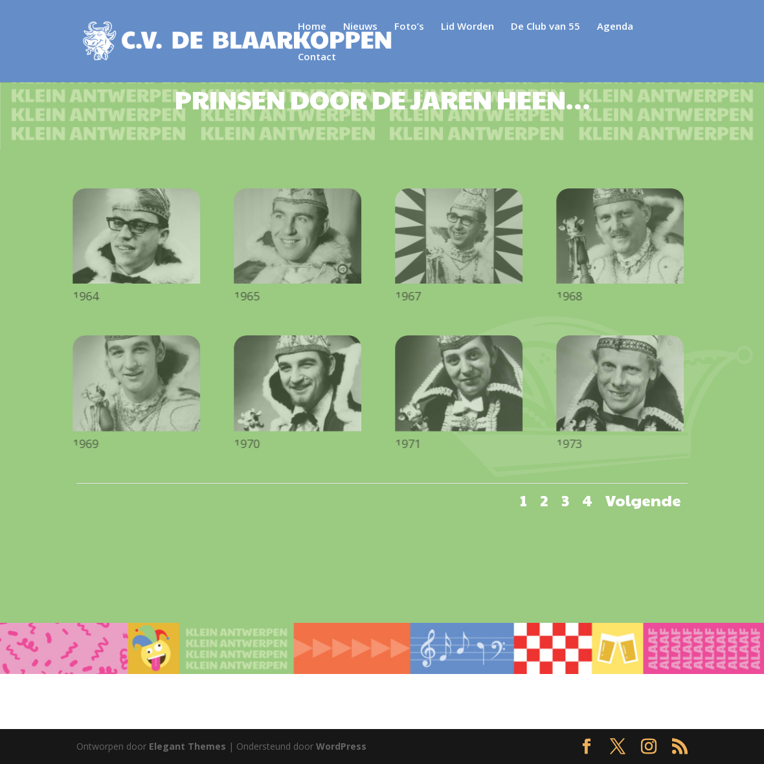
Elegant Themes (187, 746)
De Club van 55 (544, 26)
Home (311, 26)
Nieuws (360, 26)
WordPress (341, 746)
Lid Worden (466, 26)
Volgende (643, 500)
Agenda (614, 26)
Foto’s (408, 26)
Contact (668, 26)
